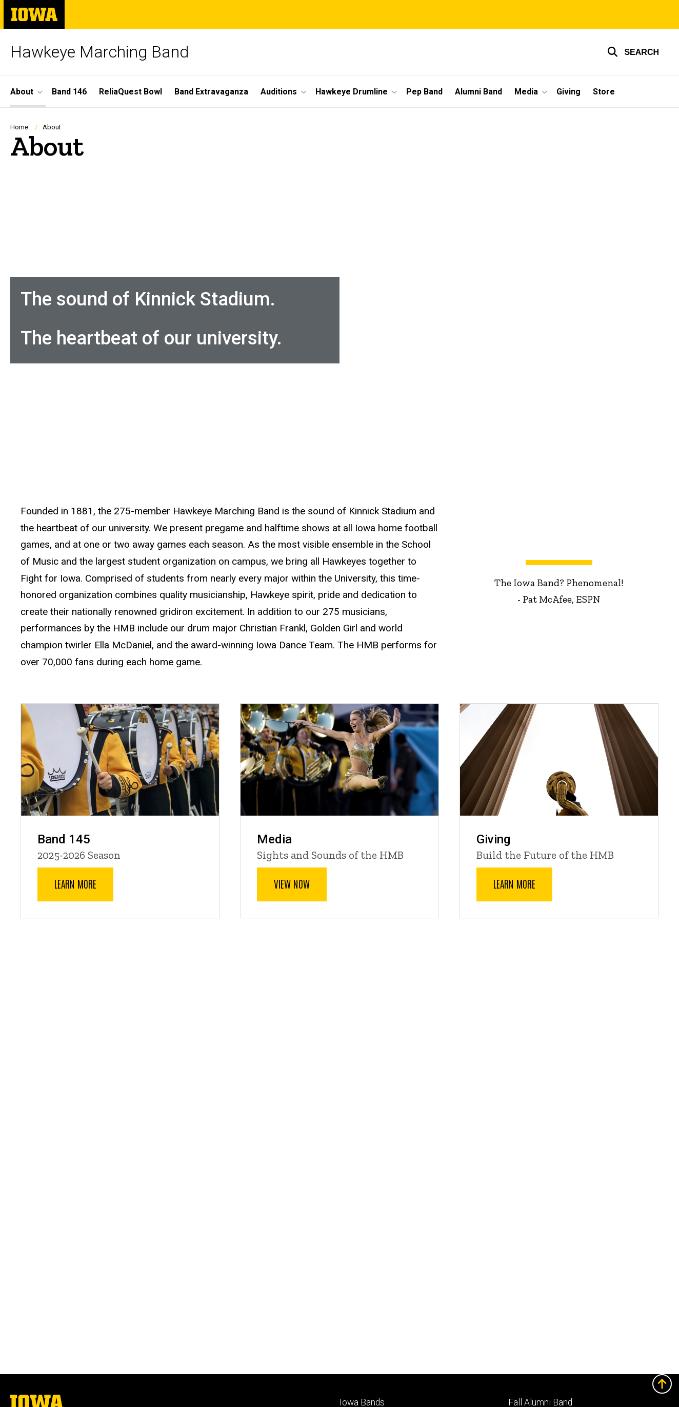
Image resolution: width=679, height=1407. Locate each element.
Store (604, 92)
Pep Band (424, 92)
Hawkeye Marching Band (99, 52)
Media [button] (526, 92)
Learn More (75, 884)
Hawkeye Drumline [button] (351, 92)
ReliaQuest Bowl (130, 92)
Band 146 (69, 92)
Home (19, 127)
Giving (568, 92)
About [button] (21, 92)
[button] (633, 52)
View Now (292, 884)
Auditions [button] (279, 92)
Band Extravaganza (211, 92)
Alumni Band (478, 92)
